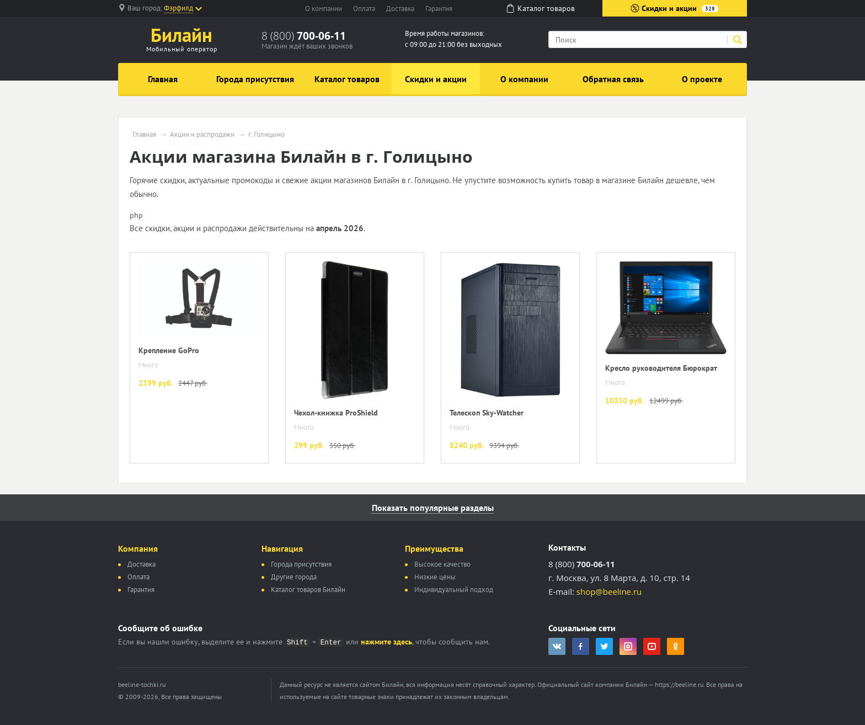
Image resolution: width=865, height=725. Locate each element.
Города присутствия (255, 78)
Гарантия (438, 8)
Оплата (364, 8)
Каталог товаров (347, 78)
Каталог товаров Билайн (308, 589)
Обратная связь (613, 78)
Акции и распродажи (202, 134)
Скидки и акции (674, 8)
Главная (163, 78)
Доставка (400, 8)
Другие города (294, 577)
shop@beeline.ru (609, 591)
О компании (323, 8)
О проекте (702, 78)
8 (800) (303, 36)
